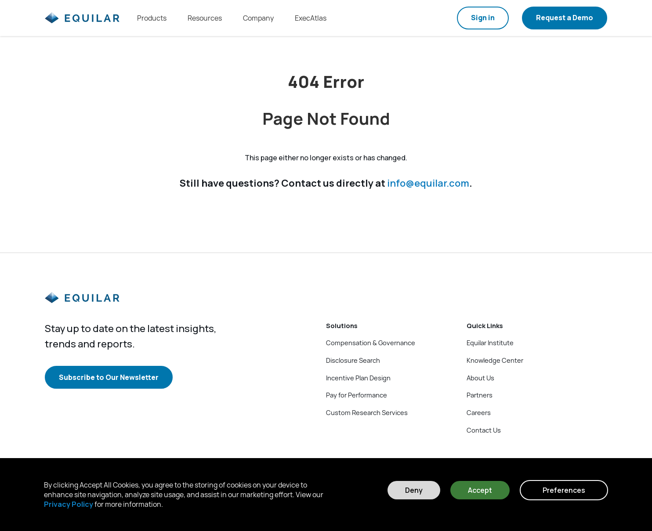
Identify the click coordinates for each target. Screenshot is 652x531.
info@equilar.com (428, 183)
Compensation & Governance (370, 342)
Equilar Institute (490, 342)
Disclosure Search (353, 360)
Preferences (564, 490)
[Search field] (438, 18)
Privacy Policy (68, 504)
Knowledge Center (495, 360)
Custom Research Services (367, 412)
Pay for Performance (356, 394)
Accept (480, 490)
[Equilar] (82, 305)
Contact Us (484, 430)
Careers (479, 412)
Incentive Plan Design (358, 377)
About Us (480, 377)
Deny (414, 490)
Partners (480, 394)
